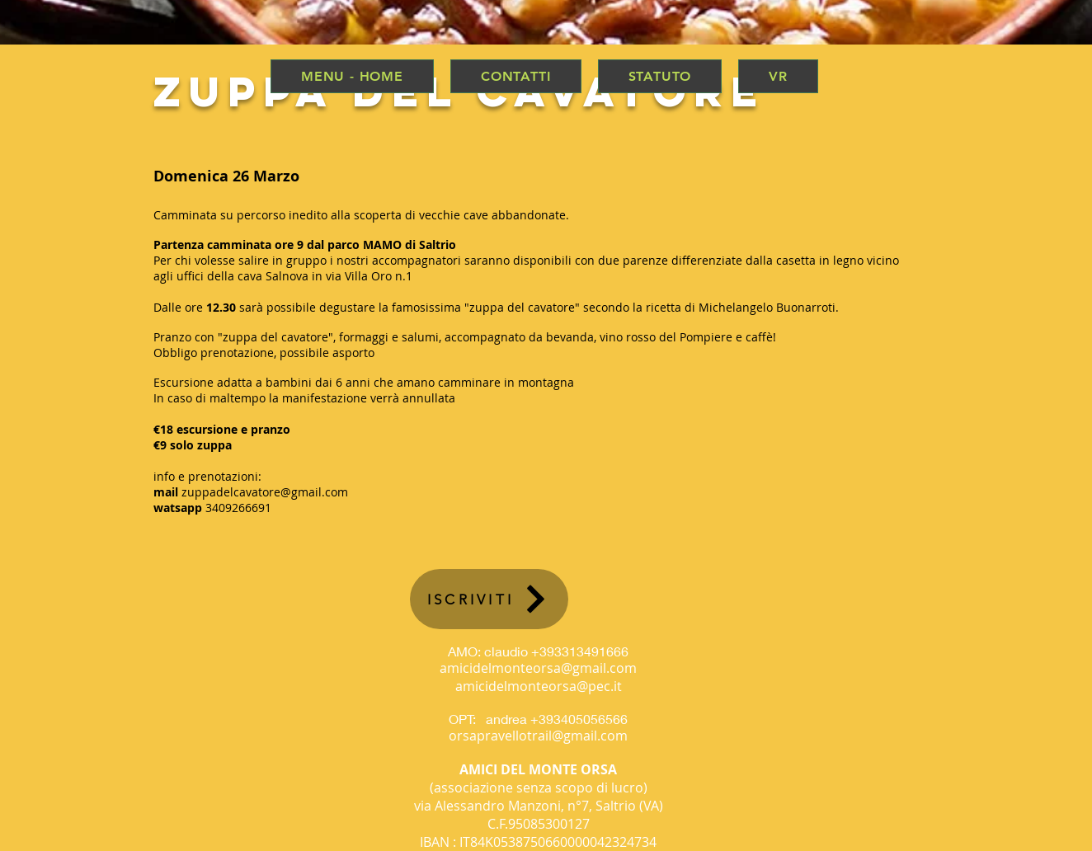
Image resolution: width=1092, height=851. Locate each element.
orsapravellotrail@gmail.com (538, 735)
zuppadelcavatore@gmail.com (264, 492)
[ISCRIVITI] (489, 599)
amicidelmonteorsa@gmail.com (538, 668)
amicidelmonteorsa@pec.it (538, 686)
